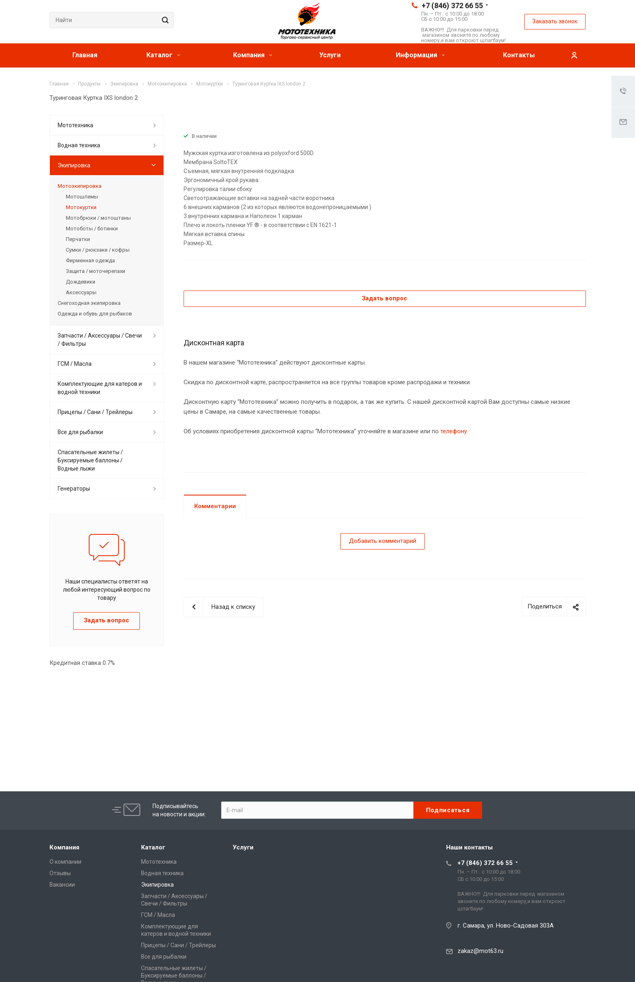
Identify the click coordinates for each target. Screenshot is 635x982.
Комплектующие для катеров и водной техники (100, 388)
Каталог (163, 55)
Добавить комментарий (382, 541)
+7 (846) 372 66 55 (452, 5)
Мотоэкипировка (79, 186)
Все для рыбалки (80, 432)
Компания (252, 55)
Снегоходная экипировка (89, 303)
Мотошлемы (82, 197)
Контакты (519, 55)
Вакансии (62, 884)
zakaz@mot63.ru (480, 951)
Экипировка (74, 165)
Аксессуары (81, 292)
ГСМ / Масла (75, 363)
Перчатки (78, 239)
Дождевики (80, 282)
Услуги (330, 55)
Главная (84, 55)
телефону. (454, 431)
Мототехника (75, 125)
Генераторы (74, 488)
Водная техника (79, 145)
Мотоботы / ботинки (92, 228)
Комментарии (215, 506)
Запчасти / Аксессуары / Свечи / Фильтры (100, 339)
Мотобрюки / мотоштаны (98, 218)
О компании (65, 861)
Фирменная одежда (90, 260)
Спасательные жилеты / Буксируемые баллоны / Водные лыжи (90, 460)
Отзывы (60, 873)
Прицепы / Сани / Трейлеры (95, 412)
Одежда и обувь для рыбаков (95, 314)
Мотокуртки (81, 207)
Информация (420, 55)
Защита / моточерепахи (95, 271)
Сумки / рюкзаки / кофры (98, 250)
